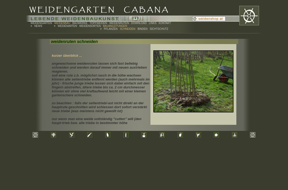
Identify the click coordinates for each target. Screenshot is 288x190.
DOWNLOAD (139, 23)
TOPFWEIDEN (98, 23)
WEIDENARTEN (67, 26)
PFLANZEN (111, 28)
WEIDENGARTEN (41, 23)
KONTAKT (165, 23)
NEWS (38, 26)
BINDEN (143, 28)
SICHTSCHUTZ (159, 28)
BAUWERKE (79, 23)
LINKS (153, 23)
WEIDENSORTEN (90, 26)
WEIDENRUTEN (119, 23)
